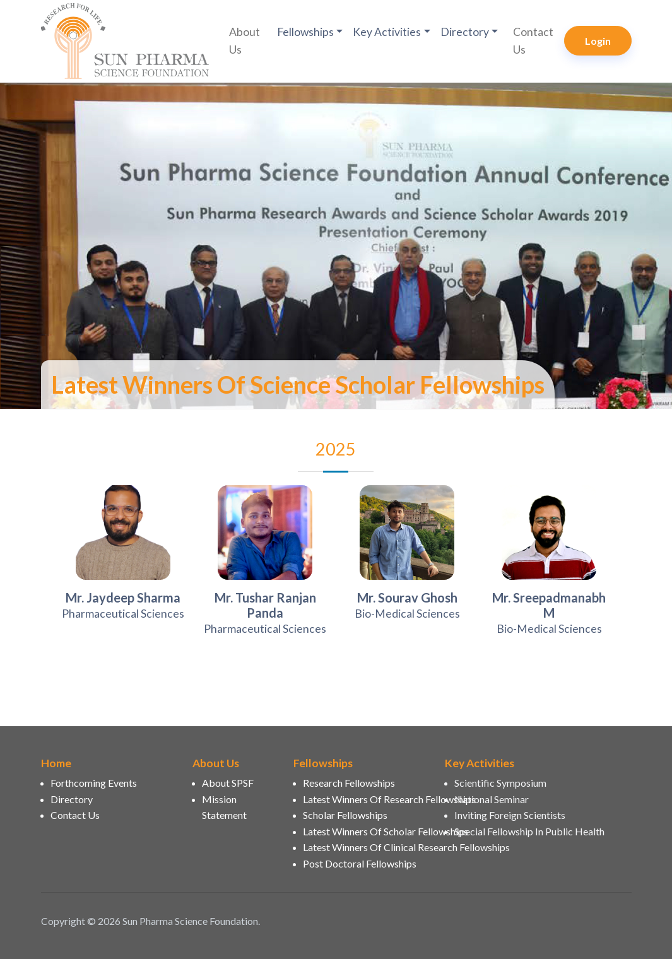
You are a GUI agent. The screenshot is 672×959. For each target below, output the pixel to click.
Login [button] (598, 41)
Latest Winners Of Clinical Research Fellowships (366, 847)
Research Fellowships (349, 783)
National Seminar (491, 799)
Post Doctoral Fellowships (359, 863)
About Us (244, 40)
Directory (464, 31)
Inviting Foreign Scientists (509, 815)
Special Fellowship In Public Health (529, 831)
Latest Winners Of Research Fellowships (366, 799)
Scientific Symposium (500, 783)
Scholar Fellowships (345, 815)
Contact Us (533, 40)
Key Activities (387, 31)
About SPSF (228, 783)
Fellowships (305, 31)
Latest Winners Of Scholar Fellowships (366, 831)
